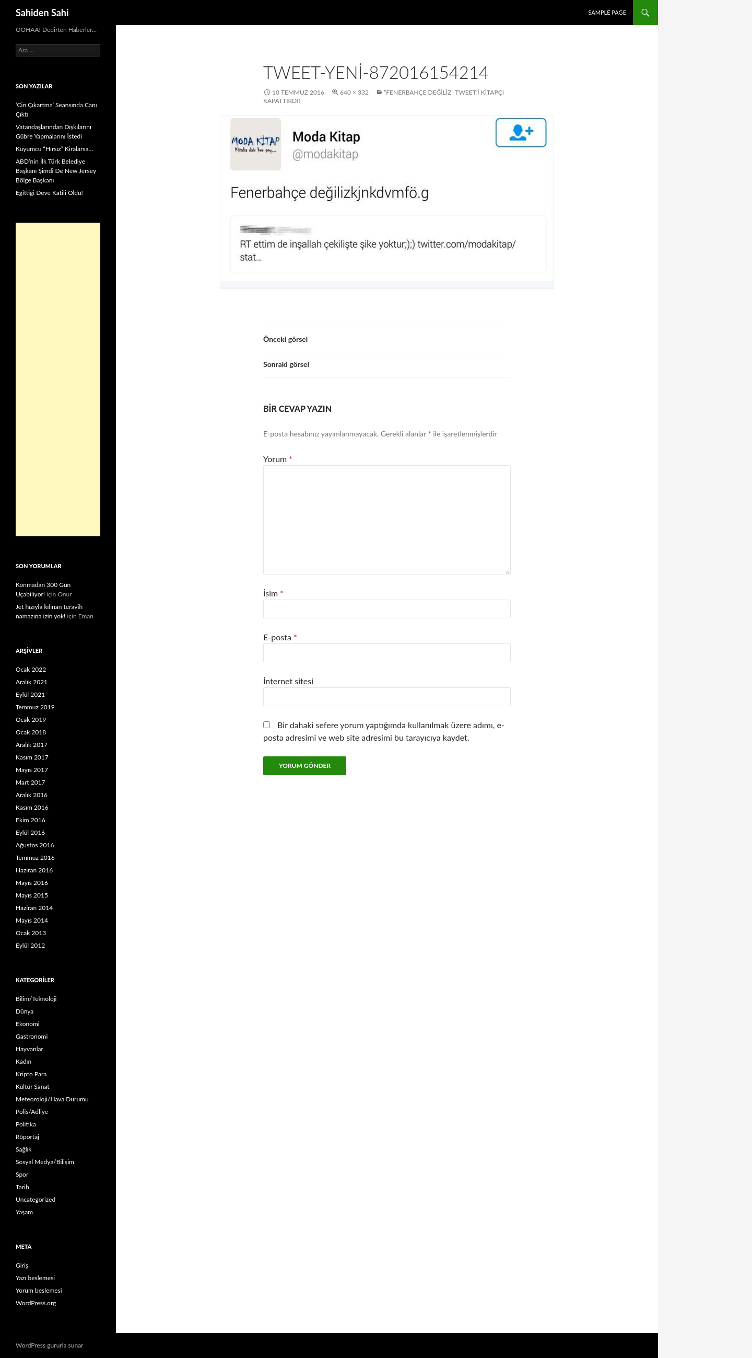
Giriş (22, 1265)
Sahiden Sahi (42, 12)
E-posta (280, 637)
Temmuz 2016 (35, 857)
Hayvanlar (29, 1049)
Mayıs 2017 (32, 770)
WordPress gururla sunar (49, 1345)
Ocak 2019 (31, 719)
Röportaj (27, 1137)
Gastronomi (32, 1036)
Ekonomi (28, 1024)
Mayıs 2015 (32, 895)
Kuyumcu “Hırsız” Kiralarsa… (54, 149)
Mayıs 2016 (32, 883)
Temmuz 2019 (35, 707)
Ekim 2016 (30, 820)
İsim (273, 593)
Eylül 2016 (30, 832)
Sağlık (23, 1149)
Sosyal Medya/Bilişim (45, 1162)
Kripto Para (31, 1074)
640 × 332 (354, 92)
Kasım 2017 (32, 757)
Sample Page (607, 12)
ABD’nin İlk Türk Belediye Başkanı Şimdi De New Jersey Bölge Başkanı (56, 170)
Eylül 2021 (30, 694)
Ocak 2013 (31, 933)
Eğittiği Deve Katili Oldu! (49, 193)
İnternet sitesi (288, 681)
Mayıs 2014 (32, 920)
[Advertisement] (58, 379)
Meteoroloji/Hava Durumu (52, 1099)
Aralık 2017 (32, 745)
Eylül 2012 (30, 945)
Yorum (277, 459)
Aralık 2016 (32, 795)
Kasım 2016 (32, 807)
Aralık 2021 (32, 682)
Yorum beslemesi (39, 1290)
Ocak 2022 (31, 669)
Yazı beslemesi (35, 1278)
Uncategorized (35, 1199)
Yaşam (24, 1212)
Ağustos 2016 (35, 845)
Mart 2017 (30, 782)
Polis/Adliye (32, 1111)
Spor (22, 1174)
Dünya (24, 1011)
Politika (26, 1124)
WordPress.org (36, 1303)
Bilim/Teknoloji (36, 999)
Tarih (22, 1187)
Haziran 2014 (34, 908)
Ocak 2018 (31, 732)
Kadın (23, 1061)
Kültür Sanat (33, 1086)
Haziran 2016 (34, 870)
